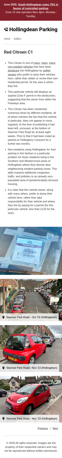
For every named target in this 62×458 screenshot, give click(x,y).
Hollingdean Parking (31, 29)
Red (7, 52)
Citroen (20, 52)
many (37, 63)
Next (55, 428)
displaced (13, 70)
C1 (30, 52)
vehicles (28, 66)
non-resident (15, 66)
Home (7, 38)
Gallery (17, 38)
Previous (43, 428)
